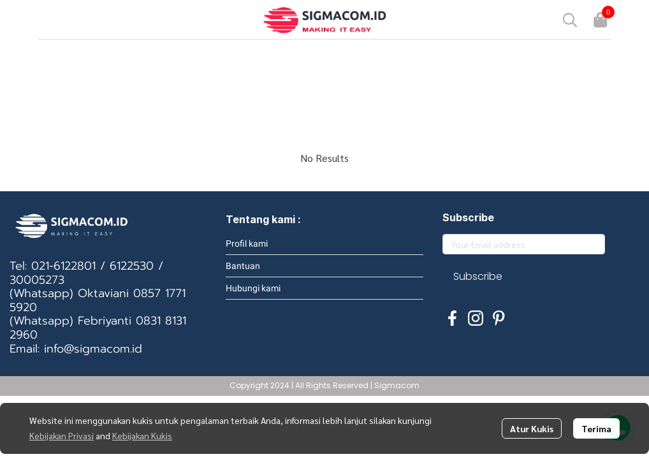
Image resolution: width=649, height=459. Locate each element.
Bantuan (243, 266)
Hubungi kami (253, 288)
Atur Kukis (531, 428)
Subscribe (477, 276)
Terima (596, 428)
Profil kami (247, 243)
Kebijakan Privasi (61, 435)
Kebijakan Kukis (142, 435)
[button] (570, 20)
